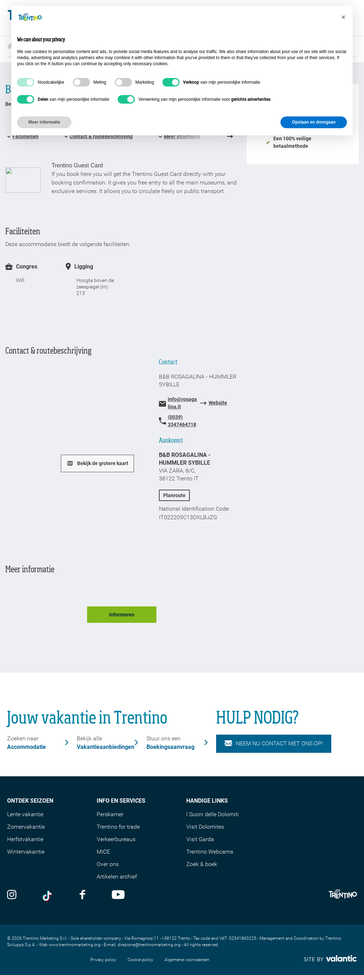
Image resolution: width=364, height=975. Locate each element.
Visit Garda (200, 839)
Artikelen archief (117, 876)
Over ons (108, 864)
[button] (343, 17)
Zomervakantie (26, 826)
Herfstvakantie (25, 839)
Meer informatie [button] (44, 122)
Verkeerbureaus (116, 839)
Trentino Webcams (209, 851)
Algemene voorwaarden (187, 959)
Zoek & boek (201, 864)
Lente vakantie (25, 814)
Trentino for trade (118, 826)
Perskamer (110, 814)
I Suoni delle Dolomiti (212, 814)
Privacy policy (103, 959)
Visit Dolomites (205, 826)
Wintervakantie (25, 851)
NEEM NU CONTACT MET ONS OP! (274, 743)
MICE (103, 851)
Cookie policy (140, 959)
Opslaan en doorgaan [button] (314, 122)
